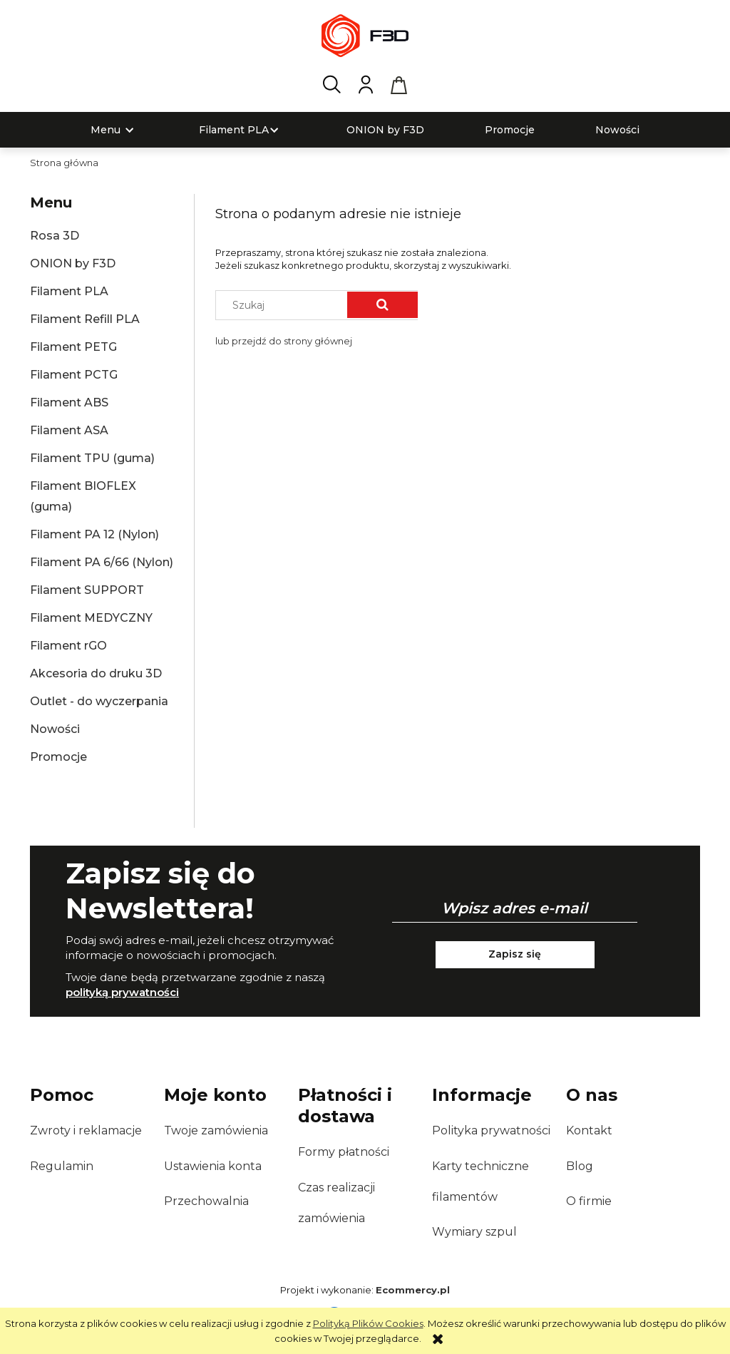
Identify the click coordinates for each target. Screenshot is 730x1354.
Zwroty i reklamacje (86, 1130)
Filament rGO (68, 645)
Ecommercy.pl (413, 1290)
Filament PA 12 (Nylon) (94, 534)
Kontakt (589, 1130)
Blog (579, 1166)
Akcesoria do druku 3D (96, 673)
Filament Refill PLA (85, 319)
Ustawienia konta (213, 1166)
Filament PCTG (74, 374)
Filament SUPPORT (87, 590)
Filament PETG (73, 347)
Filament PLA (69, 291)
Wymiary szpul (474, 1231)
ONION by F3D (72, 263)
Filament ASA (69, 430)
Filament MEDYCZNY (91, 618)
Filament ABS (69, 402)
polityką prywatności (122, 992)
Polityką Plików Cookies (368, 1323)
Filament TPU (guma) (92, 458)
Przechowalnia (206, 1201)
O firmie (589, 1201)
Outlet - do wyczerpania (99, 701)
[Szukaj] (382, 305)
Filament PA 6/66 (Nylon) (101, 562)
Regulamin (61, 1166)
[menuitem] (105, 130)
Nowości (55, 729)
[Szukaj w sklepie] (285, 305)
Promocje (58, 757)
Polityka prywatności (491, 1130)
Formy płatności (343, 1152)
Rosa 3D (54, 235)
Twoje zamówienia (216, 1130)
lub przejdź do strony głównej (283, 341)
